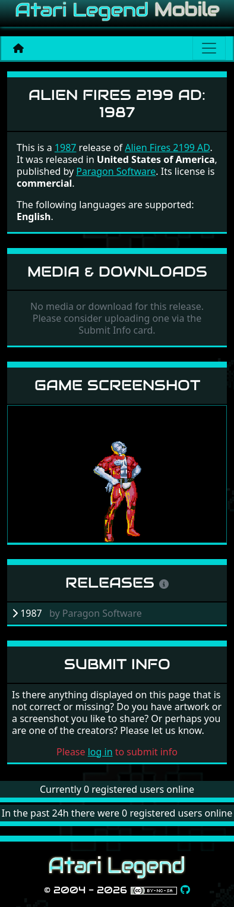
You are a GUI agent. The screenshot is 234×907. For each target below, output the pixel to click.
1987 (66, 147)
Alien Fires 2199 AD (167, 147)
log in (100, 751)
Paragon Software (116, 171)
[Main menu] (209, 48)
